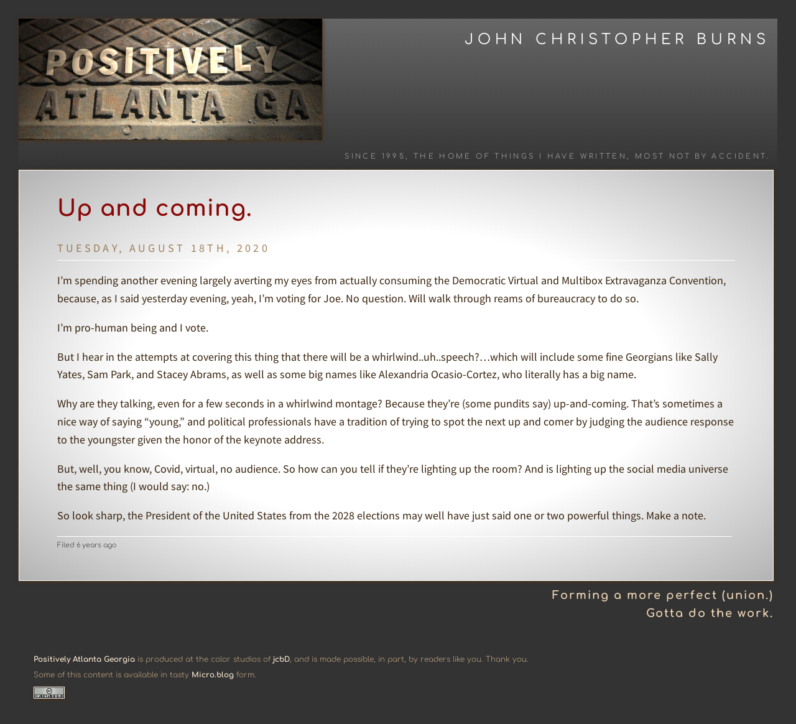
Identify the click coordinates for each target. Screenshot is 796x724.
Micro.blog (213, 675)
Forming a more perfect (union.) (663, 595)
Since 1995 (375, 156)
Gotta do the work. (710, 613)
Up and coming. (154, 208)
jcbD (281, 659)
